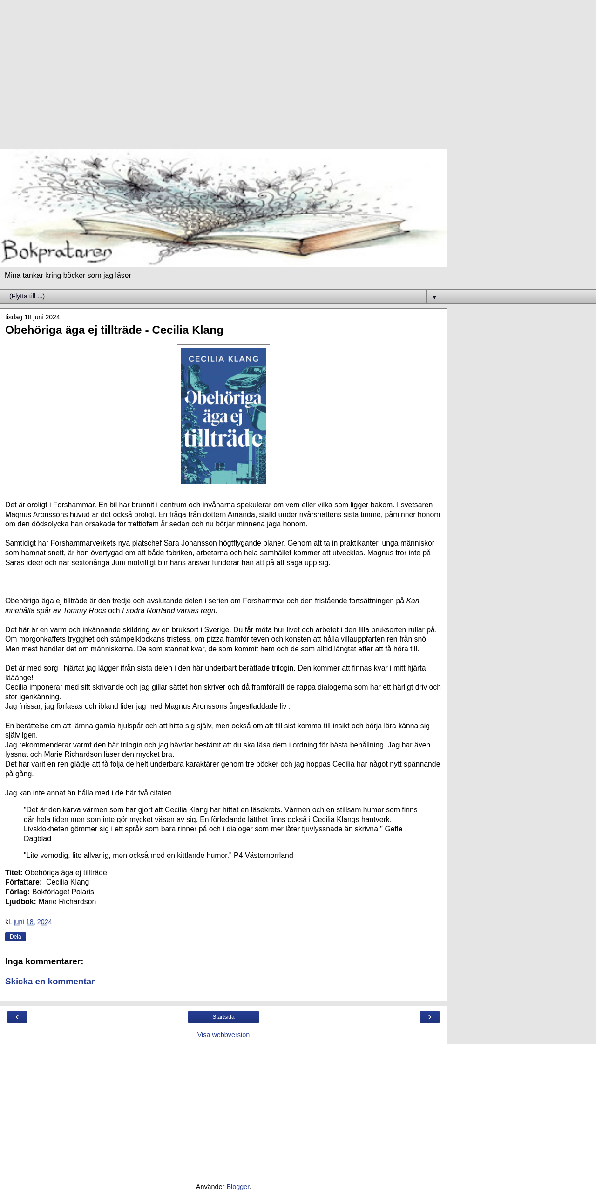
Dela (15, 936)
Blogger (237, 1186)
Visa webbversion (223, 1034)
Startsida (223, 1017)
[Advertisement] (223, 79)
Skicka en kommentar (50, 981)
